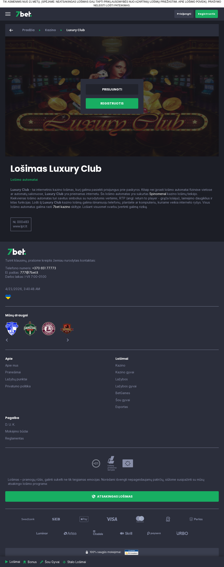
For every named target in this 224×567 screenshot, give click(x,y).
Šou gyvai (123, 400)
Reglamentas (14, 438)
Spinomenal (157, 194)
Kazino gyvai (125, 372)
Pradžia (28, 30)
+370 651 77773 (44, 268)
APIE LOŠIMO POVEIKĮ (192, 1)
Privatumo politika (18, 386)
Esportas (122, 407)
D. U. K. (10, 424)
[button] (7, 14)
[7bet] (24, 14)
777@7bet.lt (29, 272)
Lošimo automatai (24, 179)
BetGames (123, 393)
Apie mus (11, 365)
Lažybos (122, 379)
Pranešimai (13, 372)
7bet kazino (61, 207)
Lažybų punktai (16, 379)
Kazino (50, 30)
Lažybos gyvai (126, 386)
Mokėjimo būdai (16, 431)
